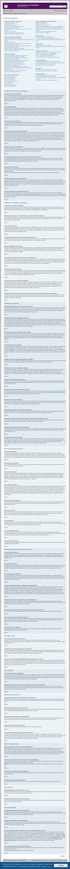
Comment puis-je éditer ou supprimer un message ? (14, 56)
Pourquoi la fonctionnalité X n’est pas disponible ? (46, 76)
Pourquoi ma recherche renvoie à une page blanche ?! (46, 54)
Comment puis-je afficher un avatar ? (11, 47)
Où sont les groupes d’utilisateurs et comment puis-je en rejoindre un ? (50, 26)
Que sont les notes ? (8, 83)
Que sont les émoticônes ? (9, 78)
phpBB (15, 251)
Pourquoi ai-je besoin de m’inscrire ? (11, 22)
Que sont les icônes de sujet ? (10, 86)
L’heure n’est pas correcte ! (9, 42)
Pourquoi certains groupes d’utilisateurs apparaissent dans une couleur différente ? (50, 29)
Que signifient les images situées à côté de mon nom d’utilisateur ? (17, 45)
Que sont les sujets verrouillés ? (10, 84)
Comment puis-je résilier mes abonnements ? (45, 65)
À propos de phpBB (17, 814)
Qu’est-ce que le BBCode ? (9, 76)
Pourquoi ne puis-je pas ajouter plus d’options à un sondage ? (16, 60)
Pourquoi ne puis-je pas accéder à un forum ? (13, 62)
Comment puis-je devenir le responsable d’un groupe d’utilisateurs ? (49, 27)
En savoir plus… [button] (46, 866)
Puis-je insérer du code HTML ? (10, 77)
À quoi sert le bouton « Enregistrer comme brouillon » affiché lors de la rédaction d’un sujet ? (18, 68)
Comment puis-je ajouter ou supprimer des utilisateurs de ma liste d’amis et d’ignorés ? (51, 47)
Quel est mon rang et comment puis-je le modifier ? (14, 48)
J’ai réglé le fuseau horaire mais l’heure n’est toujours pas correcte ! (17, 43)
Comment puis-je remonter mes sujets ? (12, 71)
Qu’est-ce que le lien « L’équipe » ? (43, 32)
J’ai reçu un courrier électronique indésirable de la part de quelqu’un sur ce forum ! (50, 40)
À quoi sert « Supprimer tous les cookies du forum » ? (15, 33)
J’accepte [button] (61, 865)
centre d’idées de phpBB (27, 823)
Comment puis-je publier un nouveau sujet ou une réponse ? (16, 55)
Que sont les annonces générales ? (11, 81)
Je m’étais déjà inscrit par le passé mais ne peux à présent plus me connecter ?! (17, 29)
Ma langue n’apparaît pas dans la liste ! (12, 44)
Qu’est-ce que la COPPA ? (9, 23)
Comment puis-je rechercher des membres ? (45, 55)
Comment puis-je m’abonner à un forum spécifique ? (46, 63)
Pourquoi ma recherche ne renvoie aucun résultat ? (46, 53)
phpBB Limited (39, 811)
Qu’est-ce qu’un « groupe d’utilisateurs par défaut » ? (46, 31)
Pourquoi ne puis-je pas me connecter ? (12, 27)
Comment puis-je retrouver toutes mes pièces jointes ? (46, 70)
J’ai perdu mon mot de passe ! (10, 31)
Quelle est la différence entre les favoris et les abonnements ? (48, 61)
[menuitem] (11, 11)
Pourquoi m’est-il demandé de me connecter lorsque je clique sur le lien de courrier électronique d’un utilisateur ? (19, 50)
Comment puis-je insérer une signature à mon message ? (15, 57)
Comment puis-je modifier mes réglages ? (12, 38)
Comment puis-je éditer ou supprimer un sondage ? (14, 61)
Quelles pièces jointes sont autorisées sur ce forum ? (46, 69)
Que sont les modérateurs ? (41, 23)
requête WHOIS (49, 833)
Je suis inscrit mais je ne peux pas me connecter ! (14, 26)
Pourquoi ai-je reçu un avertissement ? (12, 65)
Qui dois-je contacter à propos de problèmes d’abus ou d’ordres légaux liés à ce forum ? (51, 78)
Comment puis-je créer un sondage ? (11, 59)
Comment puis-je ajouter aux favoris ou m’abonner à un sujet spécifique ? (50, 62)
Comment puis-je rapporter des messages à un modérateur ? (16, 66)
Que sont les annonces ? (9, 82)
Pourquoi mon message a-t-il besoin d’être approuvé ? (15, 70)
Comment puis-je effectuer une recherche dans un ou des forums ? (49, 52)
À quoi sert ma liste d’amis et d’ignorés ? (44, 45)
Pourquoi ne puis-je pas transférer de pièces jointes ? (15, 64)
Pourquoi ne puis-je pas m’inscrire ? (11, 25)
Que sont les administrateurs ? (42, 22)
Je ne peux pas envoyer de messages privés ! (45, 37)
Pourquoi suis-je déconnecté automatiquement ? (14, 32)
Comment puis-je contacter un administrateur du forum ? (47, 80)
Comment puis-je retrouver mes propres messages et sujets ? (48, 57)
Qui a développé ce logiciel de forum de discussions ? (46, 75)
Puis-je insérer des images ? (10, 79)
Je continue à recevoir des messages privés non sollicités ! (47, 38)
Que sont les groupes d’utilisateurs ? (43, 25)
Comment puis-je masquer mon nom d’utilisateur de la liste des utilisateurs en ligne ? (19, 40)
